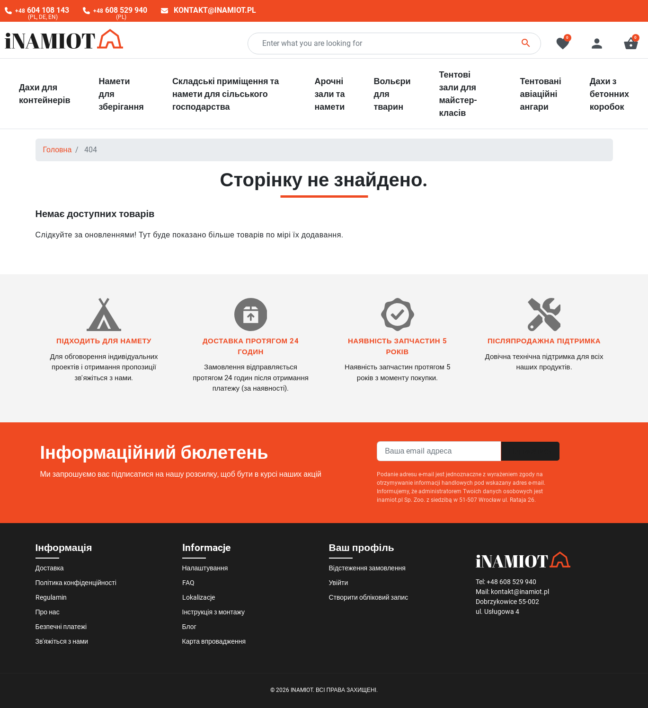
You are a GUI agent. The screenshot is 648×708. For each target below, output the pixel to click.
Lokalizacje (198, 597)
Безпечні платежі (61, 626)
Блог (189, 626)
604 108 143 (42, 10)
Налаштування (205, 568)
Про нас (48, 612)
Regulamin (51, 597)
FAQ (188, 582)
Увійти (338, 582)
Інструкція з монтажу (213, 612)
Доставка (50, 568)
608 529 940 (120, 10)
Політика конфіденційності (76, 582)
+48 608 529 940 (511, 582)
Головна (57, 149)
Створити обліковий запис (368, 597)
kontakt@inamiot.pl (215, 10)
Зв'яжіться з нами (62, 641)
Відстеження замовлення (367, 568)
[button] (631, 43)
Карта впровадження (214, 641)
